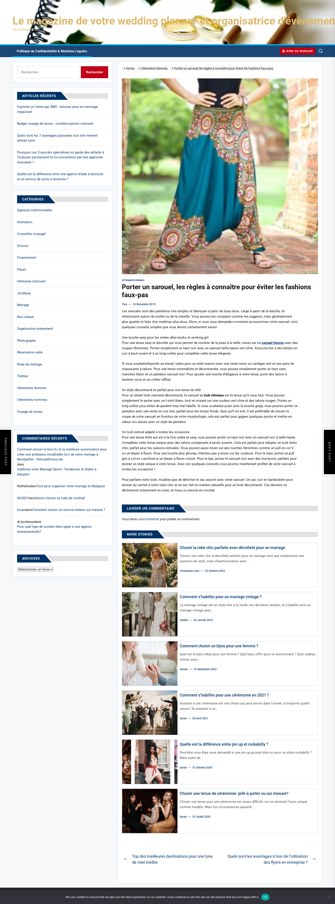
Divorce (22, 246)
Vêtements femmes (133, 280)
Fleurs (21, 270)
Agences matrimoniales (34, 210)
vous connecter (148, 519)
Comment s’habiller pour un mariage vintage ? (221, 596)
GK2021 (22, 498)
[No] (329, 897)
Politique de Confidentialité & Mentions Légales (52, 51)
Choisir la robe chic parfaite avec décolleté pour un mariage (232, 547)
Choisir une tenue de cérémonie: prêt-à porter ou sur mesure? (234, 793)
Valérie (184, 620)
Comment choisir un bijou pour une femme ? (219, 646)
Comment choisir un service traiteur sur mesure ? (68, 510)
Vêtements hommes (32, 400)
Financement (26, 258)
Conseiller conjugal (31, 234)
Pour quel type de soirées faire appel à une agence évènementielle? (54, 529)
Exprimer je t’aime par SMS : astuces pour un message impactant (57, 109)
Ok (265, 897)
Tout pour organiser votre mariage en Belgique (71, 486)
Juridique (24, 293)
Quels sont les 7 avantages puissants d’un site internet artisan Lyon (57, 138)
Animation (24, 222)
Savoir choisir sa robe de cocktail (60, 498)
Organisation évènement (35, 329)
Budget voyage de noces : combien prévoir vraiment (55, 124)
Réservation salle (30, 352)
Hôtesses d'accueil (31, 281)
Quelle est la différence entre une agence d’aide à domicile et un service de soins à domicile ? (60, 176)
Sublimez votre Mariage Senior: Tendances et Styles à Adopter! (56, 471)
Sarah (183, 718)
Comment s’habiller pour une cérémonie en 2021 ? (224, 695)
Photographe (26, 341)
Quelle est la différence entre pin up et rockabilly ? (224, 744)
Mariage (23, 305)
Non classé (25, 317)
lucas (21, 510)
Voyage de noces (30, 412)
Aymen (184, 669)
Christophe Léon (189, 570)
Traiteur (22, 376)
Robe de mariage (29, 364)
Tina (124, 304)
